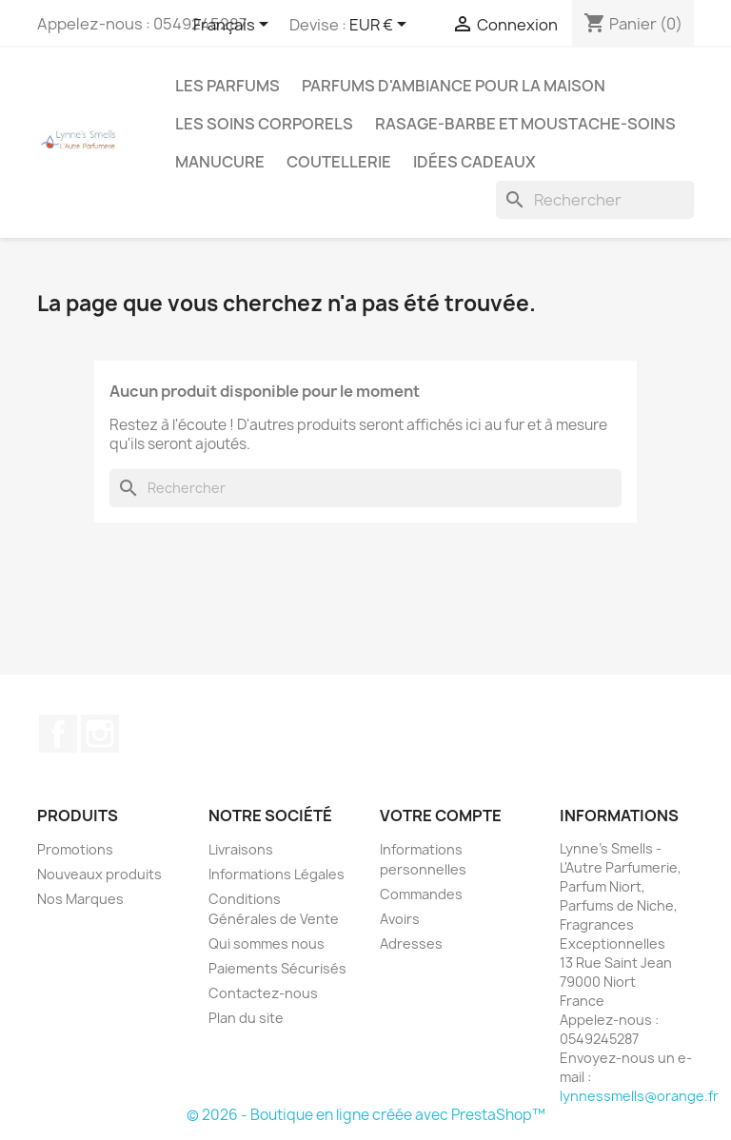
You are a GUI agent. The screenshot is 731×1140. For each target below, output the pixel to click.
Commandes (421, 894)
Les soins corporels (264, 123)
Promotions (75, 849)
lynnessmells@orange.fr (639, 1096)
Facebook (58, 734)
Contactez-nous (263, 993)
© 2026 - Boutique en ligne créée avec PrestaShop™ (366, 1115)
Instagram (100, 734)
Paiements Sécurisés (277, 968)
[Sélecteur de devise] (381, 25)
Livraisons (240, 849)
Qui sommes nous (266, 943)
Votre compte (441, 815)
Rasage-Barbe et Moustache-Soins (525, 123)
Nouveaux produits (99, 874)
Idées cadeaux (474, 161)
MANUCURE (220, 161)
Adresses (411, 943)
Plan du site (246, 1018)
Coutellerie (338, 161)
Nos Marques (80, 899)
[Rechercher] (595, 200)
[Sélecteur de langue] (234, 25)
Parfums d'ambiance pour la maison (453, 85)
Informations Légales (276, 874)
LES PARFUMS (227, 85)
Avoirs (400, 919)
